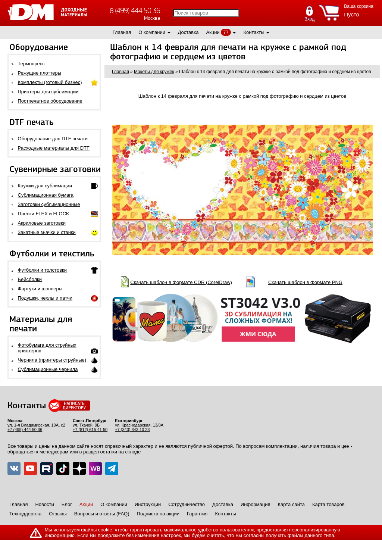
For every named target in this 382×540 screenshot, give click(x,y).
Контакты (253, 32)
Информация (255, 504)
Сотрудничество (186, 504)
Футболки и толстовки (42, 270)
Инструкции (148, 504)
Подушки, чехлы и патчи (45, 298)
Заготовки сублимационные (49, 204)
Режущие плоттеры (40, 73)
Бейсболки (30, 279)
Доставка (188, 32)
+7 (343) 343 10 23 (132, 429)
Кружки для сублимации (45, 185)
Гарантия (197, 513)
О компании (151, 32)
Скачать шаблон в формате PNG (305, 282)
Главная (122, 32)
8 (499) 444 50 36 (135, 10)
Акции (212, 32)
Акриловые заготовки (42, 223)
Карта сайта (291, 504)
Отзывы (58, 513)
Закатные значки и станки (47, 232)
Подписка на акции (158, 513)
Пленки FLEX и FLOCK (43, 213)
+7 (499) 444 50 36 (24, 429)
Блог (67, 504)
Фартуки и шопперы (40, 288)
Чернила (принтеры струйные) (52, 360)
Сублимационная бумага (45, 195)
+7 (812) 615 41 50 (90, 429)
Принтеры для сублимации (48, 91)
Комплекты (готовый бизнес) (50, 82)
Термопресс (31, 63)
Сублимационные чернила (48, 369)
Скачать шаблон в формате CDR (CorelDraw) (181, 282)
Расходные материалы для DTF (54, 148)
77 (225, 32)
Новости (44, 504)
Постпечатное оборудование (50, 101)
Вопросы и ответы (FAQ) (101, 513)
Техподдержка (25, 513)
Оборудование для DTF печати (53, 138)
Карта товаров (328, 504)
